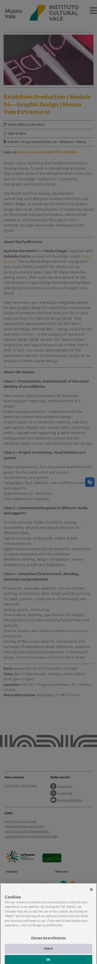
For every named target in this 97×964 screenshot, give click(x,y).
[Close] (91, 894)
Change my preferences (48, 942)
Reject (48, 953)
